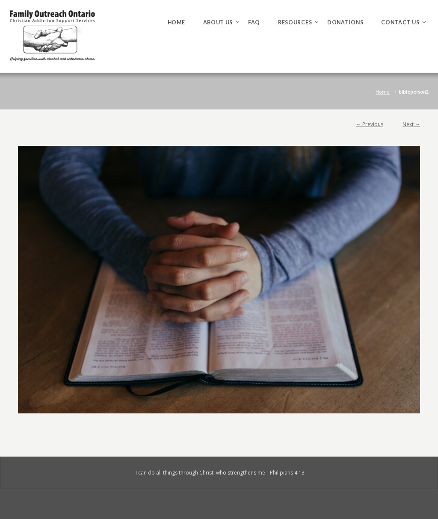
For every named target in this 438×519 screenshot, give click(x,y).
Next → (411, 124)
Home (383, 91)
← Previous (369, 124)
